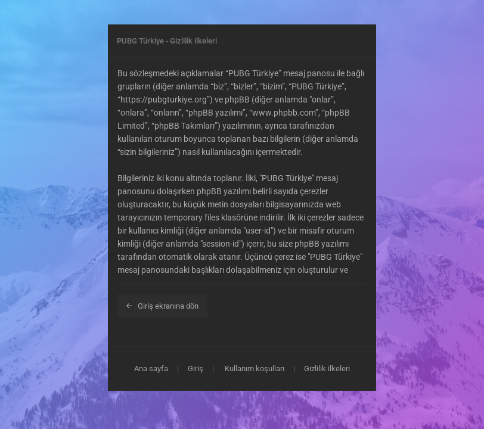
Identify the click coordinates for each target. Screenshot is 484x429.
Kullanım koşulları (254, 368)
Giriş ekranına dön (162, 305)
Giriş (195, 368)
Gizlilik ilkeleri (327, 368)
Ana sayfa (151, 368)
